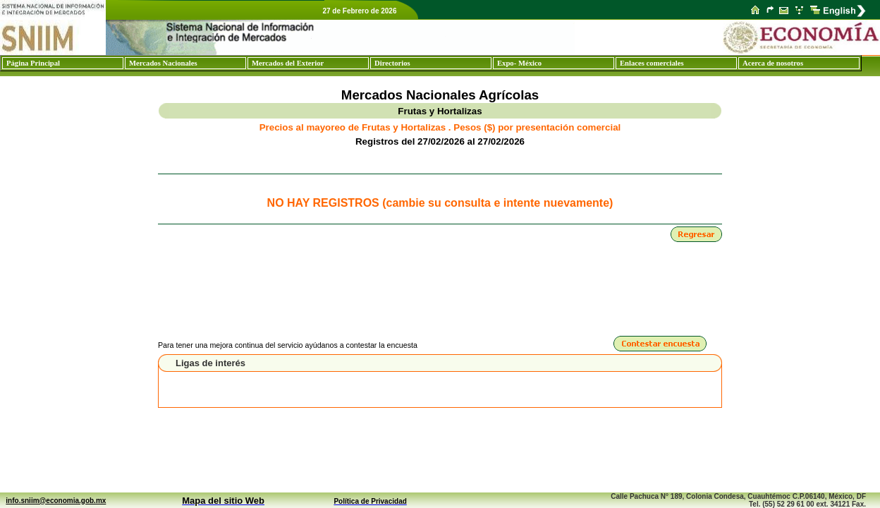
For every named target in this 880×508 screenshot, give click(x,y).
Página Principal (33, 63)
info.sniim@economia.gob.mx (56, 500)
